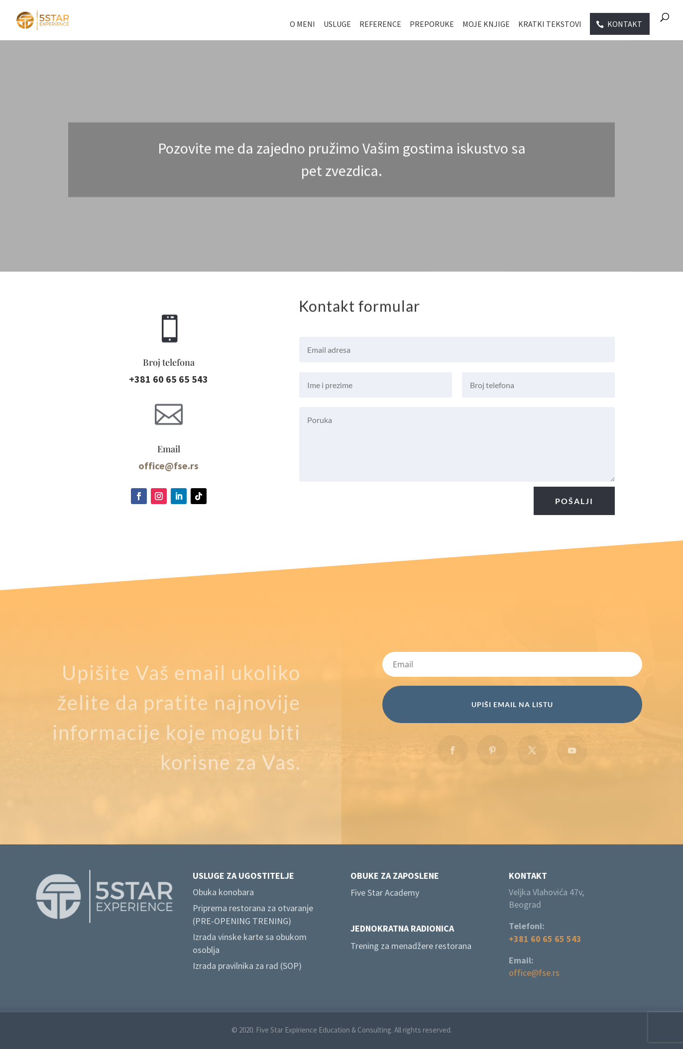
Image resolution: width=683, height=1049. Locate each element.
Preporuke (432, 24)
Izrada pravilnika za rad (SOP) (247, 965)
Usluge (337, 24)
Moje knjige (486, 24)
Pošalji (574, 504)
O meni (302, 24)
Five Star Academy (384, 892)
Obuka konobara (223, 892)
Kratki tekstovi (549, 24)
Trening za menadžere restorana (410, 945)
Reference (380, 24)
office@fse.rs (534, 972)
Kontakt (624, 24)
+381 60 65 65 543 (545, 938)
